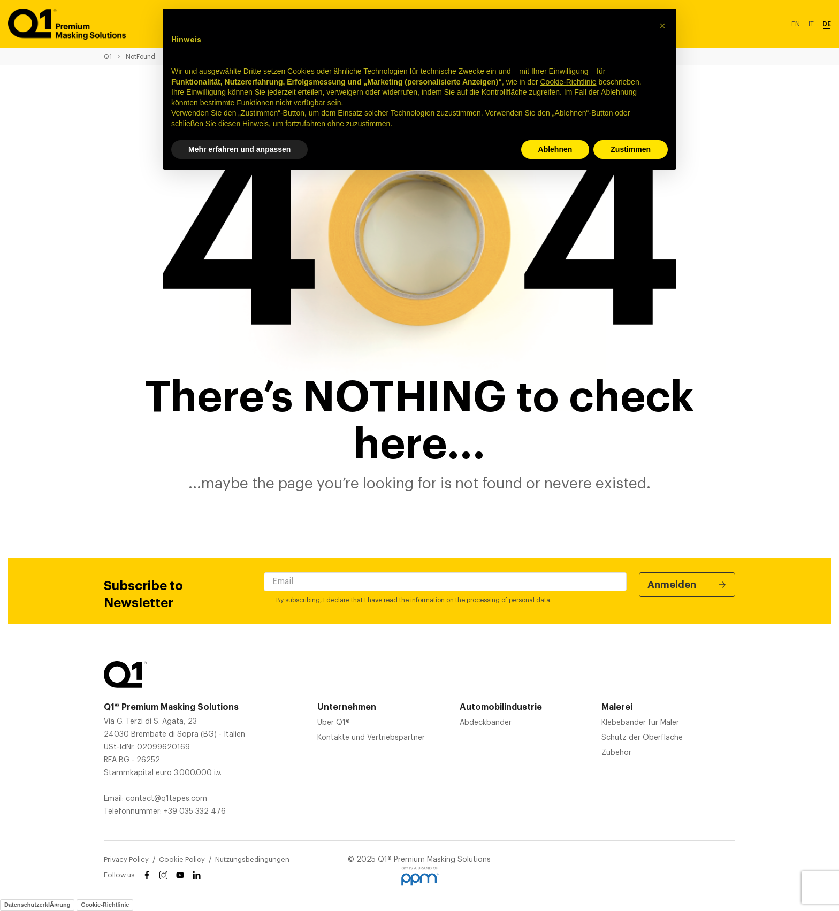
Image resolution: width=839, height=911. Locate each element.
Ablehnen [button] (555, 149)
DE (826, 24)
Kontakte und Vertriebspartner (371, 737)
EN (795, 24)
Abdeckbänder (486, 722)
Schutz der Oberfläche (642, 737)
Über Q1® (333, 722)
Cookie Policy (182, 859)
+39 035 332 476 (195, 811)
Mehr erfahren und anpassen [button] (239, 149)
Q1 (108, 56)
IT (811, 24)
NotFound (140, 56)
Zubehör (616, 752)
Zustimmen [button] (631, 149)
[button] (662, 25)
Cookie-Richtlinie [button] (568, 82)
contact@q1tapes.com (166, 798)
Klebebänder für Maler (640, 722)
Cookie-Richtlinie (105, 904)
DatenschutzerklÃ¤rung (37, 904)
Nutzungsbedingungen (252, 859)
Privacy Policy (126, 859)
